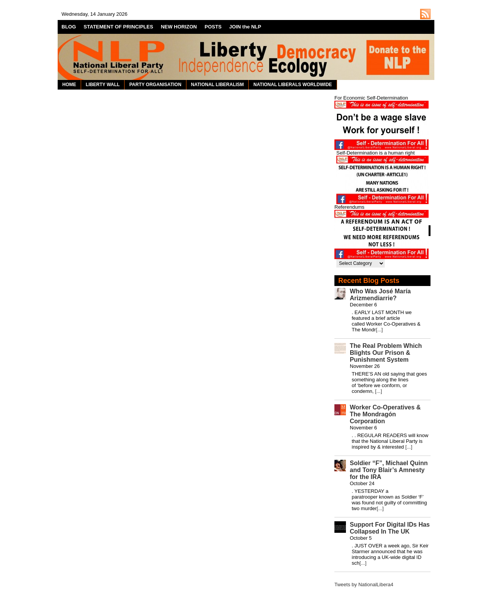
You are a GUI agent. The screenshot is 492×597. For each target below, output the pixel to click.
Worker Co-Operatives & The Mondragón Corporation (385, 414)
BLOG (69, 27)
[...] (379, 330)
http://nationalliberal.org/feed (425, 14)
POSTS (212, 27)
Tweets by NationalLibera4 (363, 584)
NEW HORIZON (179, 27)
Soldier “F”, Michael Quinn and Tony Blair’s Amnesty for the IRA (389, 470)
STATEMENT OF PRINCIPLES (118, 27)
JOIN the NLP (245, 27)
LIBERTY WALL (103, 84)
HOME (69, 84)
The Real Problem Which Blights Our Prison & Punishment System (386, 353)
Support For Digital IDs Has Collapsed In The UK (390, 528)
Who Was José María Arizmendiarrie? (380, 294)
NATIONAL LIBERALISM (217, 84)
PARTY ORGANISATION (155, 84)
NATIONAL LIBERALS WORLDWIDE (292, 84)
